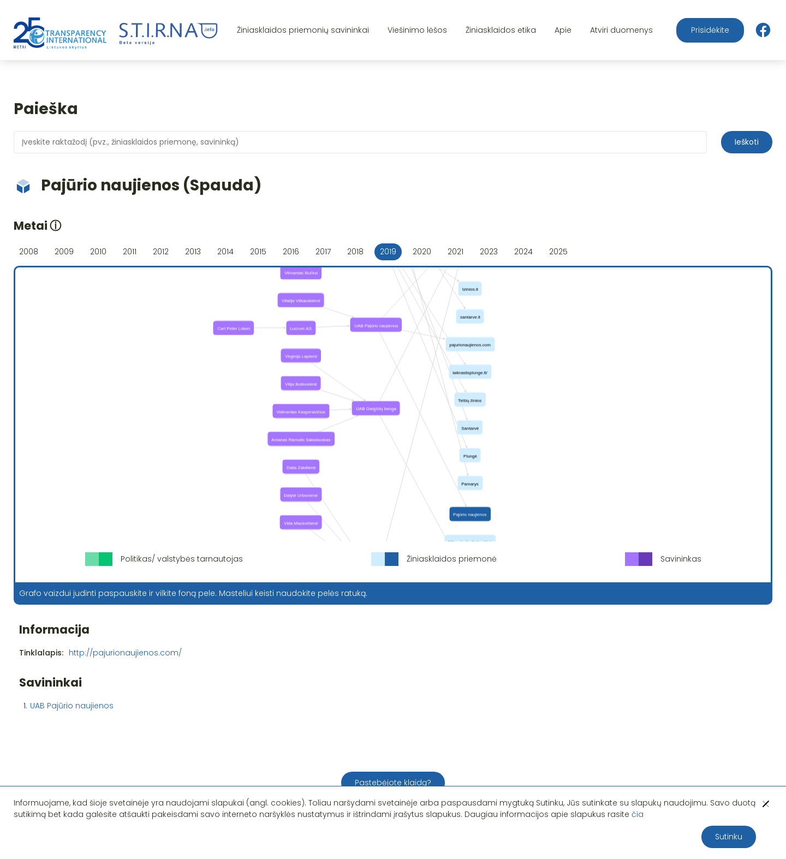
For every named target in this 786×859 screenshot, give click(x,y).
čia (638, 814)
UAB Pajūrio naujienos (72, 705)
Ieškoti (747, 141)
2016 (291, 251)
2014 (225, 251)
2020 (422, 251)
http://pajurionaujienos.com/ (125, 652)
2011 (129, 251)
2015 (258, 251)
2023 (489, 251)
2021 (455, 251)
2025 (558, 251)
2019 (388, 251)
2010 (98, 251)
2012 (161, 251)
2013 (193, 251)
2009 (64, 251)
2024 (523, 251)
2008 (28, 251)
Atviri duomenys (621, 30)
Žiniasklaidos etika (501, 30)
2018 (355, 251)
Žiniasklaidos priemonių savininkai (303, 30)
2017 (323, 251)
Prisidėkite (710, 30)
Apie (563, 30)
